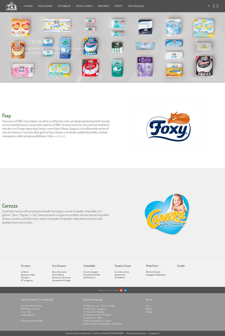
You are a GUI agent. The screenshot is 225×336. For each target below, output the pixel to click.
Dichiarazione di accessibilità (32, 320)
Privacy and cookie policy (136, 333)
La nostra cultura (122, 271)
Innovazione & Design (61, 280)
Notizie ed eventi (153, 271)
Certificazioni (89, 277)
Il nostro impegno (90, 271)
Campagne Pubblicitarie (156, 274)
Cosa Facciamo (45, 6)
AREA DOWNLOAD (136, 6)
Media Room (103, 6)
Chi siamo (28, 6)
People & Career (84, 6)
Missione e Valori (28, 274)
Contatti (118, 6)
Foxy (147, 306)
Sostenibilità (64, 6)
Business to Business (61, 277)
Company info (154, 333)
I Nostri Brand (58, 274)
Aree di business (59, 271)
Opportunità (120, 274)
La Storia (24, 271)
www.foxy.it (59, 136)
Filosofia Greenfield (91, 274)
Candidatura (120, 277)
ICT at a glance (27, 280)
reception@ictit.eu (28, 315)
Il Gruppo (25, 277)
